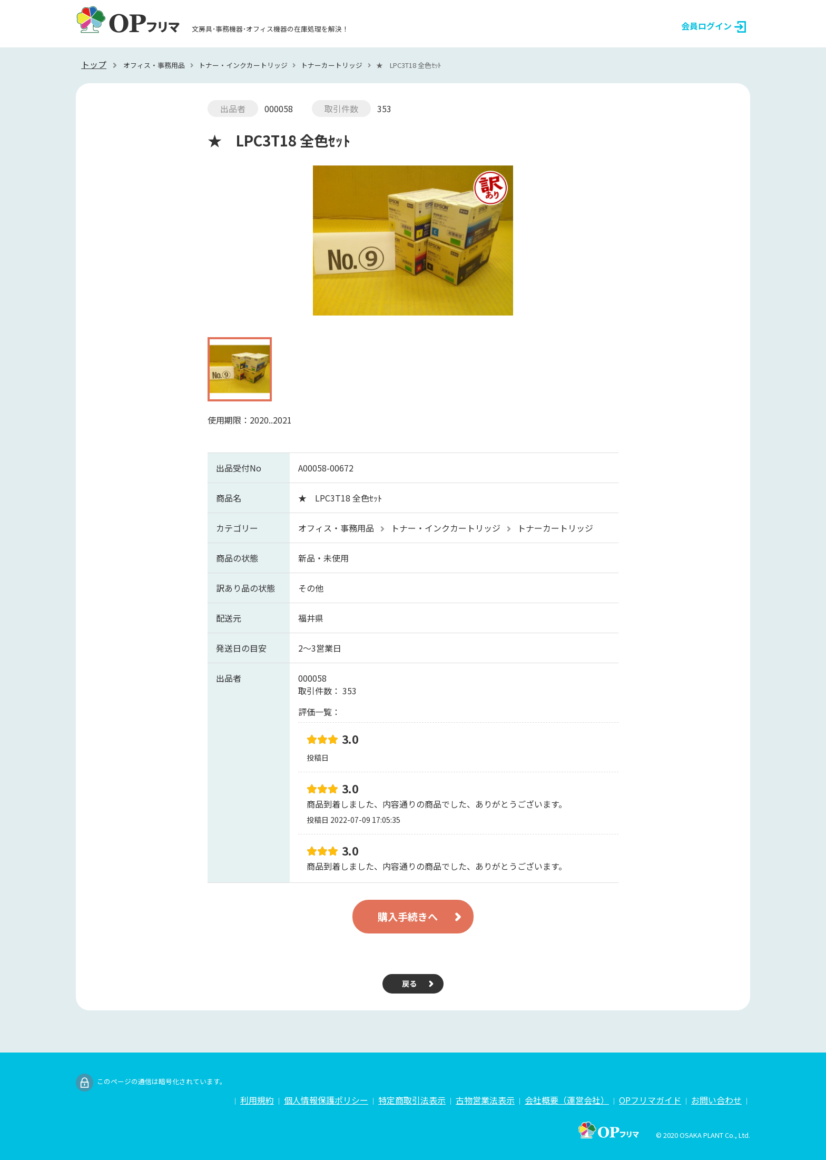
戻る (409, 983)
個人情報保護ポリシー (326, 1100)
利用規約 (257, 1100)
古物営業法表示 (485, 1100)
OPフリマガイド (650, 1100)
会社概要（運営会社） (567, 1100)
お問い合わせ (716, 1100)
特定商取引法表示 (412, 1100)
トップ (93, 64)
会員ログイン (713, 26)
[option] (413, 245)
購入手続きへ (408, 916)
